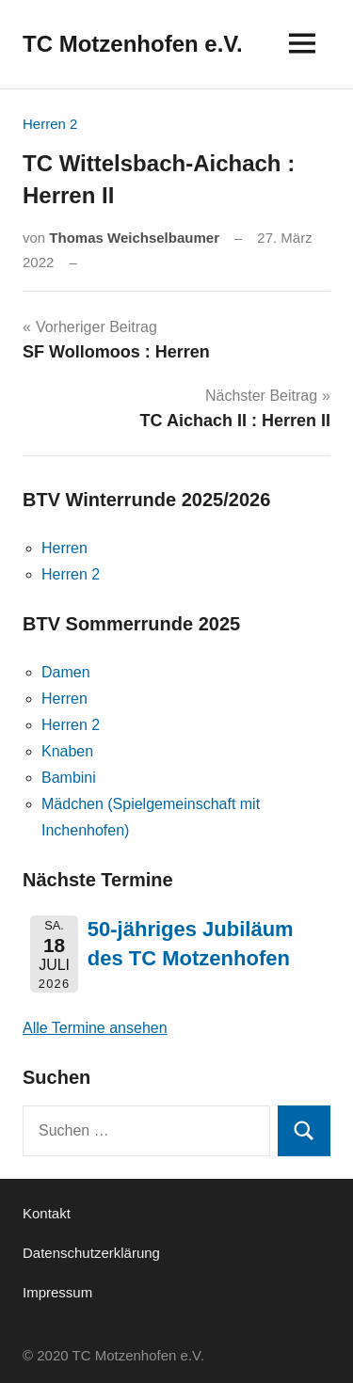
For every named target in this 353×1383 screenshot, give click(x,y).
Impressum (57, 1292)
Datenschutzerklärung (91, 1253)
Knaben (67, 751)
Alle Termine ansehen (95, 1028)
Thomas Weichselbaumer (134, 238)
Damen (65, 672)
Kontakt (47, 1213)
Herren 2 (50, 124)
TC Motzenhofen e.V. (133, 43)
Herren (64, 548)
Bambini (68, 778)
